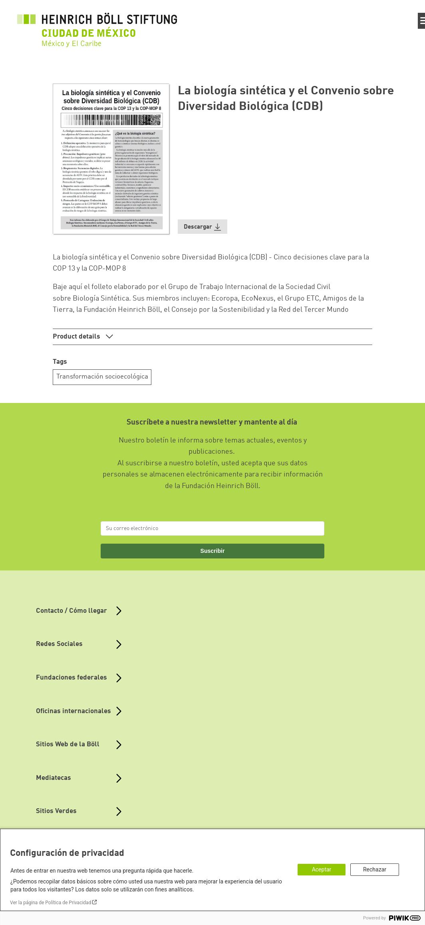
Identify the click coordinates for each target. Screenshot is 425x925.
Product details (77, 336)
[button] (202, 226)
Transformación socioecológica (102, 376)
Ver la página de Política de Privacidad (50, 902)
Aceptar (322, 869)
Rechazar (374, 869)
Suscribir (213, 551)
